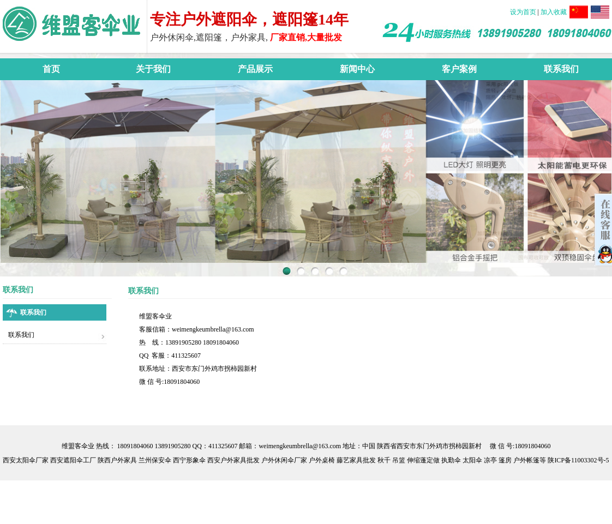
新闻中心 (357, 69)
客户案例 (459, 69)
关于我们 (153, 69)
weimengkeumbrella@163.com (213, 329)
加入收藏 (554, 12)
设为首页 (524, 12)
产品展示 (255, 69)
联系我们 (561, 69)
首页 (51, 69)
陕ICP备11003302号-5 (578, 460)
